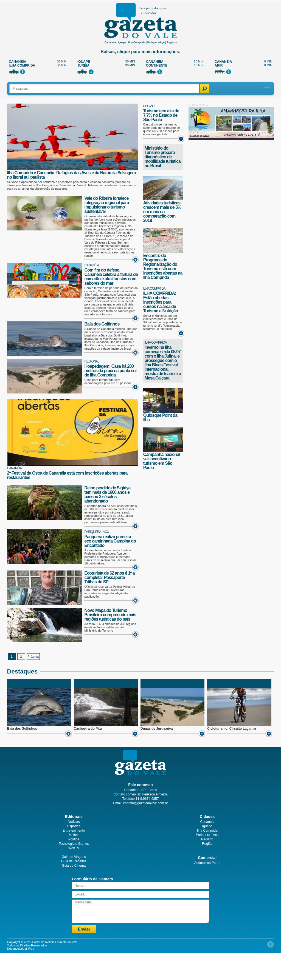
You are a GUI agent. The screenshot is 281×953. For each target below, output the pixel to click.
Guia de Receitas (73, 861)
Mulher (74, 835)
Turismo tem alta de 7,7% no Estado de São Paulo (161, 115)
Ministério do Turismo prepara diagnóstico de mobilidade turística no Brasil (163, 157)
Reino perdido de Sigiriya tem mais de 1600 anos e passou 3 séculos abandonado (107, 494)
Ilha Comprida (154, 288)
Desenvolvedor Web (20, 948)
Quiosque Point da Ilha (160, 417)
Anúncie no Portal (207, 863)
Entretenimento (74, 830)
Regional (91, 361)
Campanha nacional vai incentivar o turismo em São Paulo (161, 461)
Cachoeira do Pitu (88, 729)
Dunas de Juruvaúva (156, 729)
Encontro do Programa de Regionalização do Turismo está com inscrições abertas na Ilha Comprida (162, 266)
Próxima (33, 656)
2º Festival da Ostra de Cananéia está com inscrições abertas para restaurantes (67, 475)
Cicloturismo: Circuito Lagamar (231, 729)
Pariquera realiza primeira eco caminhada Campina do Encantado (110, 541)
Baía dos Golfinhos (101, 324)
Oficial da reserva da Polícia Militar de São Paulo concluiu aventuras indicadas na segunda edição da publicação (109, 591)
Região (148, 106)
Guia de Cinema (74, 866)
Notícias (74, 822)
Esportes (73, 826)
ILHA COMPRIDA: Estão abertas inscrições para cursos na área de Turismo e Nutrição (160, 302)
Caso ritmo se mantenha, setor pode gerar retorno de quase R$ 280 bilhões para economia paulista (161, 129)
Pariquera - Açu (96, 532)
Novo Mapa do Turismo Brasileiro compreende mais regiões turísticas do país (110, 614)
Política (73, 839)
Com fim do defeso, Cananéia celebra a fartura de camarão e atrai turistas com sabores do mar (110, 277)
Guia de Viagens (74, 857)
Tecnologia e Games (74, 844)
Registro (207, 839)
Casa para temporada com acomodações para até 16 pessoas (107, 381)
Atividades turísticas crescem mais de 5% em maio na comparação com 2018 (162, 212)
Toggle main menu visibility (267, 87)
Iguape (207, 826)
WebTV (73, 848)
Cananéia (91, 265)
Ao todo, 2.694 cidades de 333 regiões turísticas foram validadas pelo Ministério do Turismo (110, 627)
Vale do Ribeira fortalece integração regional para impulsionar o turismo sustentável (106, 205)
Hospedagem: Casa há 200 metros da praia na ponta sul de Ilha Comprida (110, 370)
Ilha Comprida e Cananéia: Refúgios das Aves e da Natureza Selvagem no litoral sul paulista (71, 174)
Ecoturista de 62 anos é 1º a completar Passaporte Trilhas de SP (109, 577)
